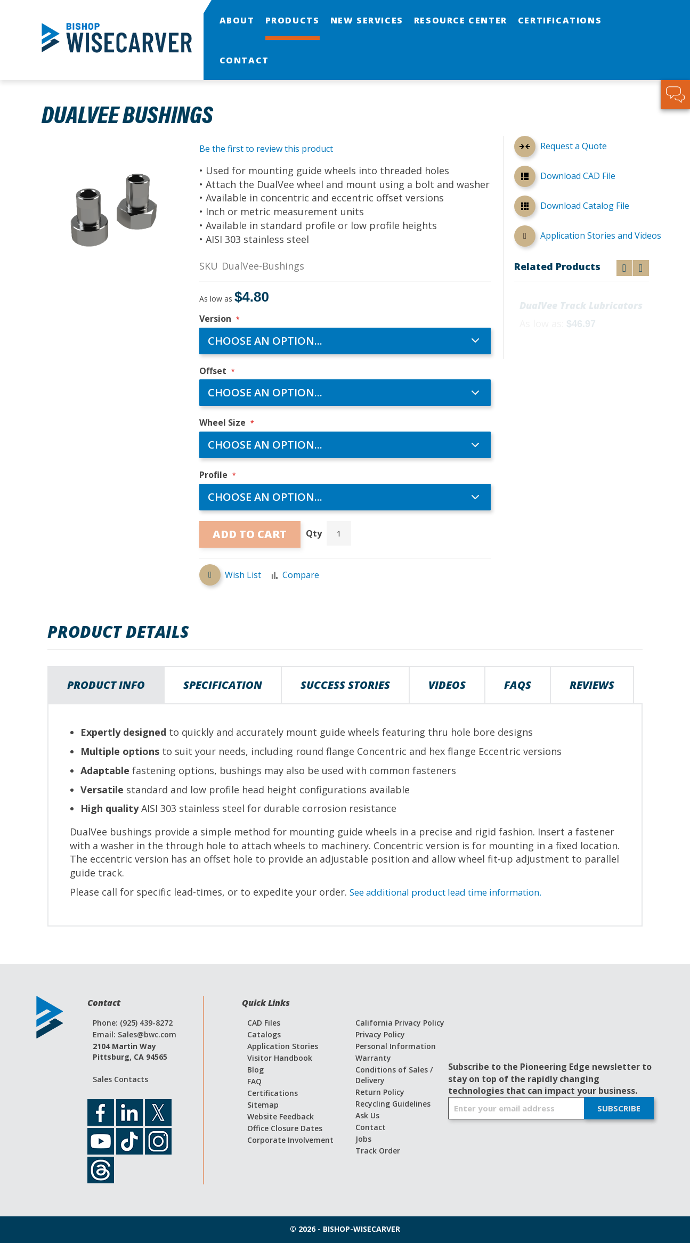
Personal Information (395, 1046)
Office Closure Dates (284, 1128)
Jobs (363, 1139)
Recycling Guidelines (393, 1104)
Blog (255, 1070)
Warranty (373, 1058)
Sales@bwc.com (147, 1034)
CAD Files (263, 1023)
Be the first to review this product (266, 149)
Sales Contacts (120, 1079)
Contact (370, 1127)
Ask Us (367, 1115)
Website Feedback (280, 1116)
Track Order (377, 1150)
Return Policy (379, 1092)
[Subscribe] (619, 1109)
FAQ (254, 1081)
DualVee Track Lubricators (581, 305)
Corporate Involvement (290, 1140)
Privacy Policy (380, 1034)
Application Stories (282, 1046)
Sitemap (263, 1105)
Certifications (272, 1093)
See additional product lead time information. (455, 891)
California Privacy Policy (399, 1023)
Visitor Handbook (279, 1058)
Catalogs (264, 1034)
